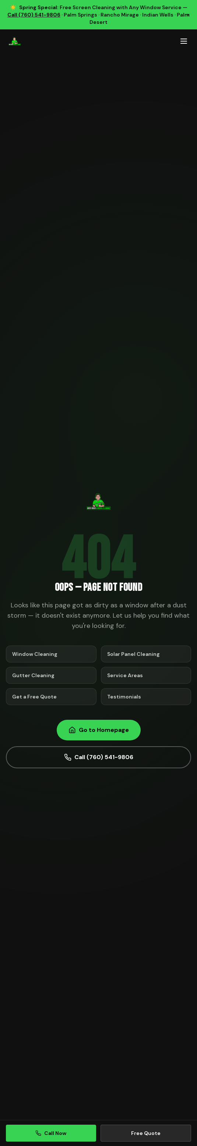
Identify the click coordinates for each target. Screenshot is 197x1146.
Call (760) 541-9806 (33, 14)
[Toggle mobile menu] (183, 41)
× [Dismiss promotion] (188, 14)
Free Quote (146, 1133)
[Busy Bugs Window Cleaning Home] (15, 41)
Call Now (50, 1133)
